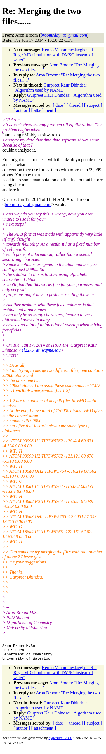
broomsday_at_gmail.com (28, 204)
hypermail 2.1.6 (60, 742)
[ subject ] (93, 105)
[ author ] (21, 110)
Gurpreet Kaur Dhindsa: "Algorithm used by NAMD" (50, 87)
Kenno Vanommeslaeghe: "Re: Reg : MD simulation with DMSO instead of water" (55, 54)
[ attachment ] (43, 110)
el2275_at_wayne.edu (41, 350)
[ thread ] (75, 105)
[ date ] (59, 105)
